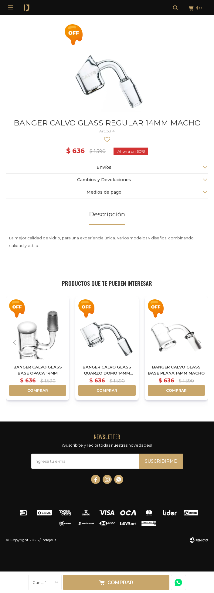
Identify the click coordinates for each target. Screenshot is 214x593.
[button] (199, 342)
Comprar (120, 582)
